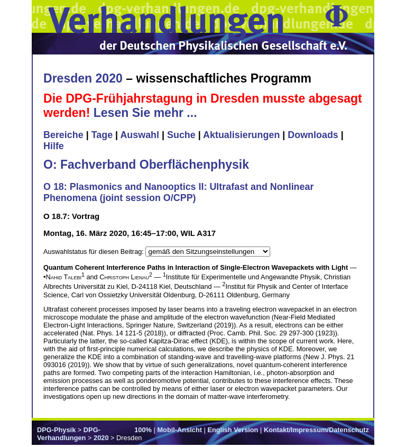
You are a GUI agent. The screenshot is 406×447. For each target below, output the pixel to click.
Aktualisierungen (241, 135)
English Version (232, 430)
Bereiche (63, 135)
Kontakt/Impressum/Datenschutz (316, 430)
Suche (181, 135)
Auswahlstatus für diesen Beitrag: (94, 252)
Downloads (313, 135)
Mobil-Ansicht (179, 430)
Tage (102, 135)
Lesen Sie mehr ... (145, 113)
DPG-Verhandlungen (68, 434)
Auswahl (139, 135)
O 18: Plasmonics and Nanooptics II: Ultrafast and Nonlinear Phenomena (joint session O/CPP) (178, 192)
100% (143, 430)
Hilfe (53, 146)
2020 (101, 438)
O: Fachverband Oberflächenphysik (146, 164)
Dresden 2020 (83, 78)
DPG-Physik (56, 430)
